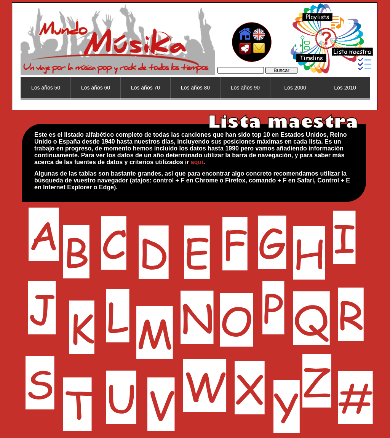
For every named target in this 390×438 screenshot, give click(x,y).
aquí (197, 162)
